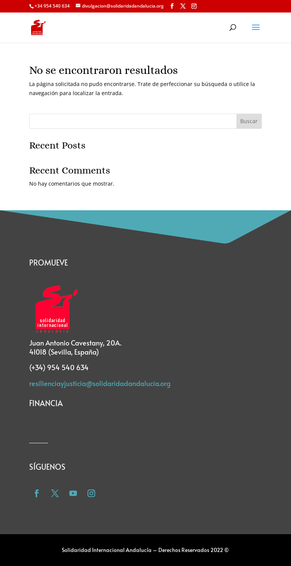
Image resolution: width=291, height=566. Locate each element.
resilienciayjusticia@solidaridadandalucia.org (100, 383)
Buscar (249, 121)
